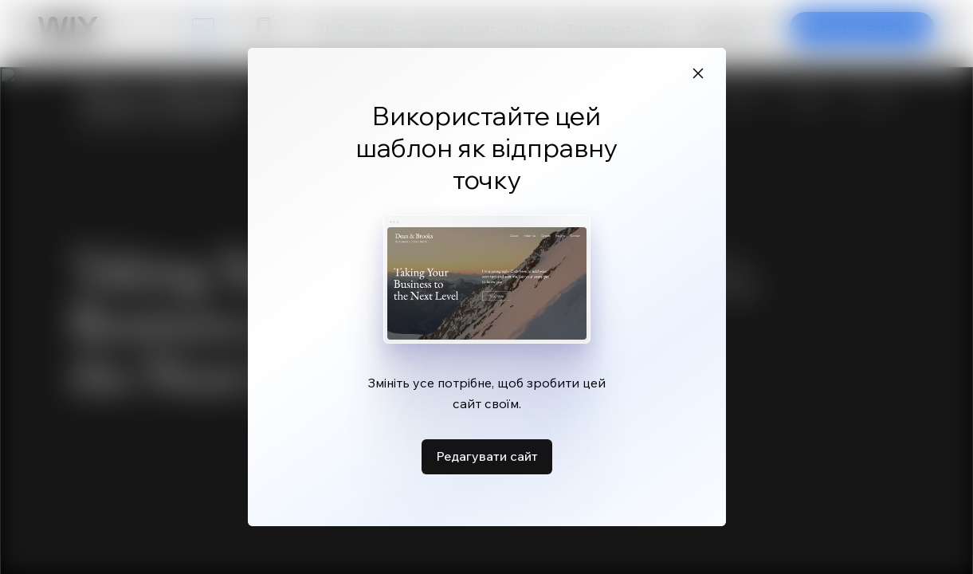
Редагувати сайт (487, 456)
